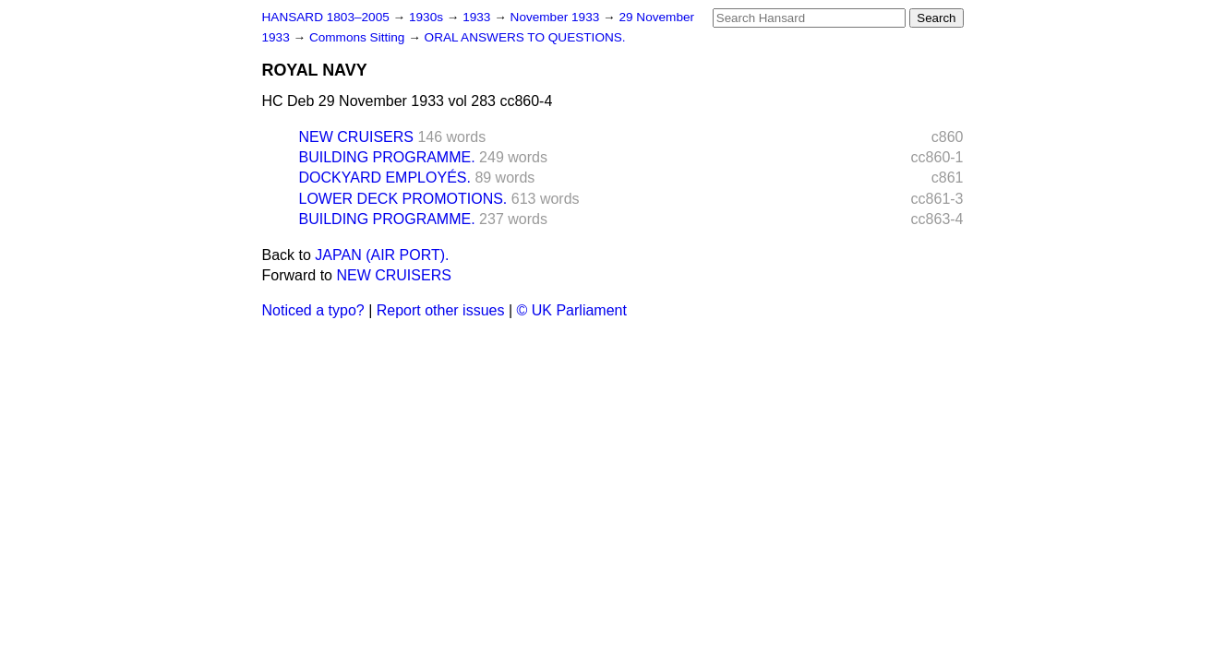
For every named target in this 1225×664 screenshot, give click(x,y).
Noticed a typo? (313, 310)
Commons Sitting (358, 37)
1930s (428, 17)
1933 (478, 17)
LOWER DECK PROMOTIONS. (403, 199)
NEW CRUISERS (356, 137)
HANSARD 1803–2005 (326, 17)
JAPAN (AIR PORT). (382, 255)
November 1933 (557, 17)
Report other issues (441, 310)
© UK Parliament (572, 310)
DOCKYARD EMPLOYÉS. (385, 177)
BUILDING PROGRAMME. (387, 157)
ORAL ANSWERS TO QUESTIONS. (525, 37)
